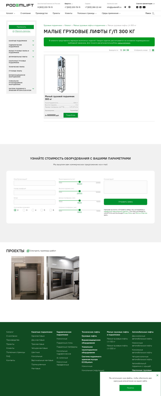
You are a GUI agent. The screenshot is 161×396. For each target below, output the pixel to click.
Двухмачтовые (37, 340)
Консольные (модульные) (93, 370)
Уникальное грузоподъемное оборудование (16, 82)
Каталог (9, 13)
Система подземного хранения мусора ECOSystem (20, 89)
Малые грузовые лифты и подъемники (19, 51)
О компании (26, 13)
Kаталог (10, 332)
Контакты (10, 360)
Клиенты (68, 13)
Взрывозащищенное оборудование (17, 76)
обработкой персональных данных (116, 211)
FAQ (8, 356)
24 (124, 50)
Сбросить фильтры (22, 31)
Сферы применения (110, 13)
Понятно (130, 388)
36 (127, 50)
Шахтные (35, 352)
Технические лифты (17, 67)
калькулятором (124, 43)
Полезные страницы (85, 13)
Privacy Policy (127, 213)
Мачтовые (35, 368)
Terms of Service (141, 213)
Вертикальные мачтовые (42, 360)
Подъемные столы (65, 343)
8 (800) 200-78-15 (45, 7)
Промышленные (38, 364)
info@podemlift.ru (114, 7)
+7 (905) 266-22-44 (93, 7)
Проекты (56, 13)
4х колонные (62, 358)
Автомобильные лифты (18, 57)
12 (121, 50)
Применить (21, 27)
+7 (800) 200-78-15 (72, 7)
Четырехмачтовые (39, 348)
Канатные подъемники (18, 41)
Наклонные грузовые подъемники (17, 62)
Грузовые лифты (15, 71)
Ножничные (62, 339)
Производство (42, 13)
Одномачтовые (38, 336)
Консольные (36, 356)
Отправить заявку (125, 202)
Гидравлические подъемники (15, 46)
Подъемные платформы (67, 347)
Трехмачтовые (37, 344)
